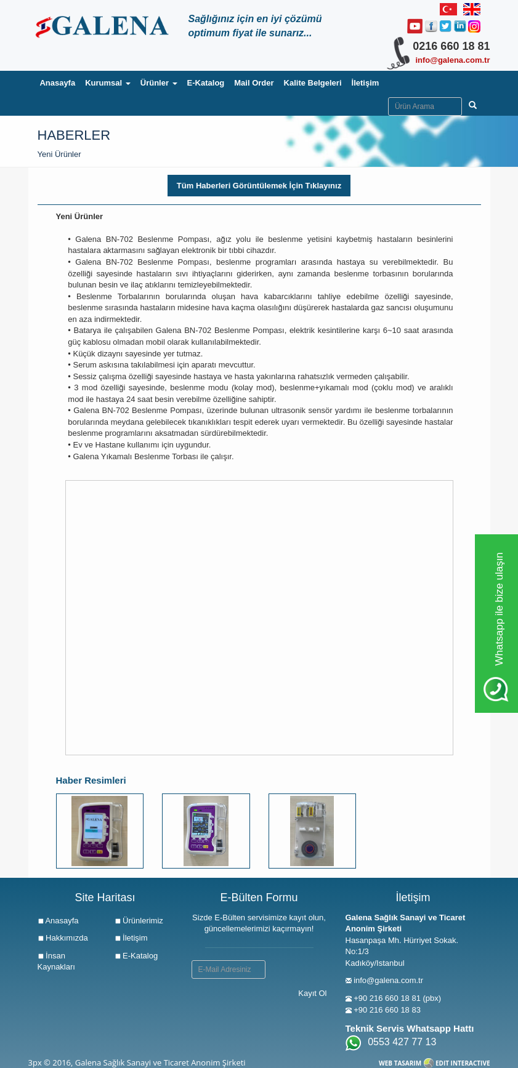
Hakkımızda (63, 937)
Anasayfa (59, 81)
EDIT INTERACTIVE (462, 1063)
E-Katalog (206, 82)
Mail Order (253, 82)
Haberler (74, 135)
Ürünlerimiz (139, 920)
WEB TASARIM (400, 1063)
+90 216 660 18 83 (387, 1009)
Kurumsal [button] (108, 82)
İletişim (365, 82)
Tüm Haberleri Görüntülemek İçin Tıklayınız (259, 185)
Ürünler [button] (158, 82)
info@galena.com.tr (452, 60)
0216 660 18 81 (451, 46)
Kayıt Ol (312, 993)
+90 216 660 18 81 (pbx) (397, 998)
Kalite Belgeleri (313, 82)
